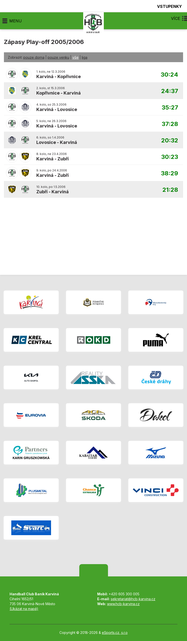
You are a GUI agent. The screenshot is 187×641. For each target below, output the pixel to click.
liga (84, 57)
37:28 (170, 124)
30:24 (169, 74)
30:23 (169, 157)
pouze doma (33, 57)
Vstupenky (166, 6)
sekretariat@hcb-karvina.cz (133, 599)
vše (75, 57)
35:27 (170, 107)
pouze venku (58, 57)
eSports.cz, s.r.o (115, 632)
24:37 (169, 91)
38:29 (169, 173)
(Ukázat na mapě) (24, 609)
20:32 (169, 140)
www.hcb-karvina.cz (123, 604)
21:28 (170, 190)
